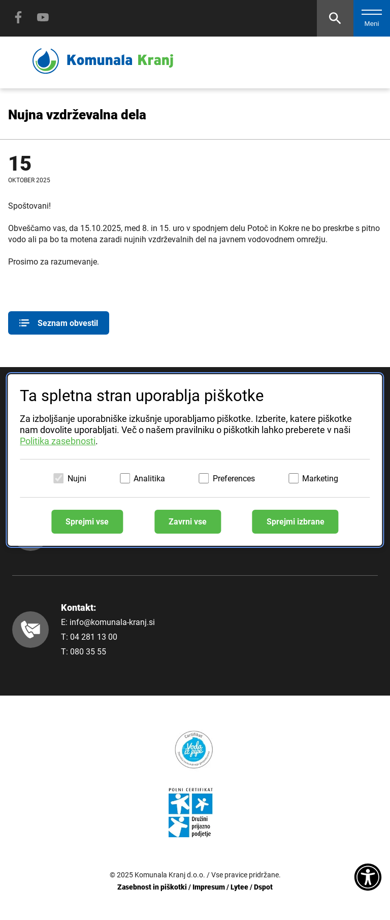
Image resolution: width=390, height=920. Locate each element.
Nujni (77, 478)
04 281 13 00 (93, 637)
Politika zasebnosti (57, 441)
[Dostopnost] (368, 878)
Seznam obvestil (58, 323)
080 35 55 (88, 651)
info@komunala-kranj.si (112, 622)
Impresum (208, 887)
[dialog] (195, 460)
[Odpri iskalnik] (335, 18)
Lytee (239, 887)
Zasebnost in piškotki (152, 887)
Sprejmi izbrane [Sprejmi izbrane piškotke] (295, 522)
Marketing (320, 478)
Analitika (149, 478)
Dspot (263, 887)
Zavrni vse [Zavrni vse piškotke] (188, 522)
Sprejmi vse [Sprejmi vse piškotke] (87, 522)
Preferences (234, 478)
